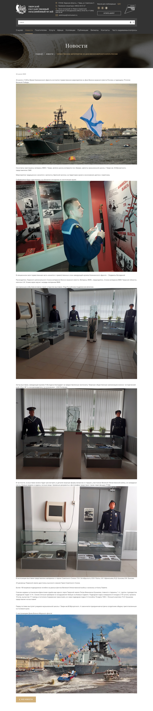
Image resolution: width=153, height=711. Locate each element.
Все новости (26, 699)
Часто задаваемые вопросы (124, 30)
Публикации (82, 30)
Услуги (52, 30)
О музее (19, 30)
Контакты (105, 30)
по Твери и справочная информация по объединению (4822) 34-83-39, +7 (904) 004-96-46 (75, 10)
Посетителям (41, 30)
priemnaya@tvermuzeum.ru (66, 15)
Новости (29, 30)
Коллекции (70, 30)
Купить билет (109, 13)
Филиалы (95, 30)
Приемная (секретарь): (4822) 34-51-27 (71, 6)
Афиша (60, 30)
